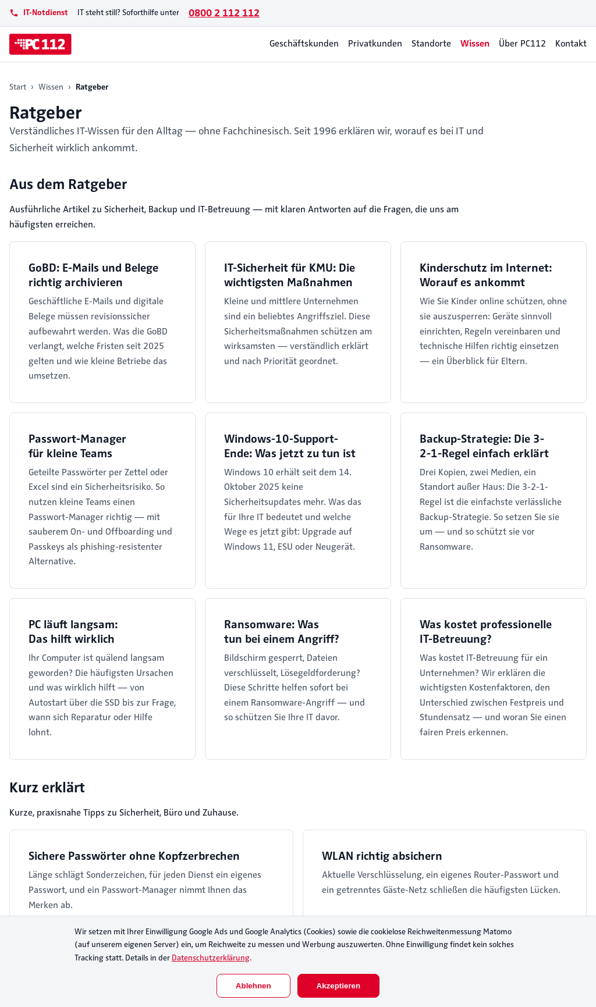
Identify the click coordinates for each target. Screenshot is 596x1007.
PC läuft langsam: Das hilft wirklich (73, 631)
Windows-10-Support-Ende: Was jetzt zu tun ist (290, 446)
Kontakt (571, 43)
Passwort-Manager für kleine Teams (77, 446)
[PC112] (40, 44)
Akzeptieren (339, 985)
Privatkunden (375, 43)
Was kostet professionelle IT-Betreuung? (486, 631)
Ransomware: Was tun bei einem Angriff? (281, 631)
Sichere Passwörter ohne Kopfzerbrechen (134, 856)
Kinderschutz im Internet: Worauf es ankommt (486, 275)
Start (17, 87)
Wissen (474, 43)
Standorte (431, 43)
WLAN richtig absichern (382, 856)
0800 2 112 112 (224, 12)
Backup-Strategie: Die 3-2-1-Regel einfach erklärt (484, 446)
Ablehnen (253, 985)
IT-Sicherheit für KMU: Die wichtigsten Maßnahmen (289, 275)
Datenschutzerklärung (211, 958)
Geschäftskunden (304, 43)
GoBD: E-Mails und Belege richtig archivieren (93, 275)
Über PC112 (522, 43)
